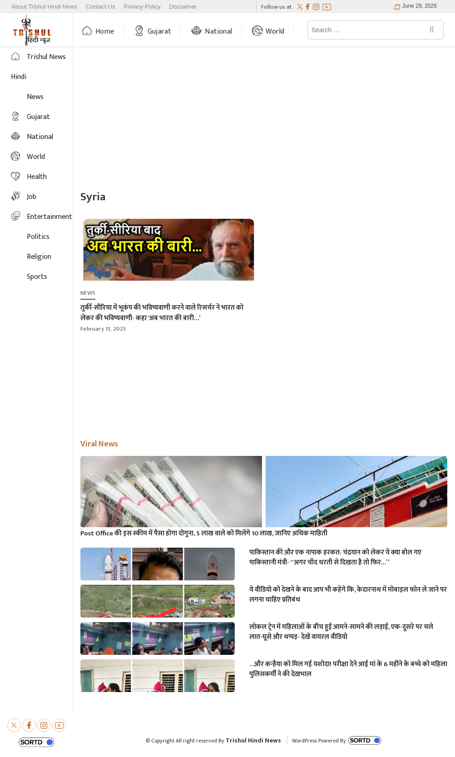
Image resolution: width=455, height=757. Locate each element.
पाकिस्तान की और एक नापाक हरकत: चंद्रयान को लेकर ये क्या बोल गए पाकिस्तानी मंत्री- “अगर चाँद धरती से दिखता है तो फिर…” (335, 558)
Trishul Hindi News (253, 740)
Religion (39, 257)
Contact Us (100, 7)
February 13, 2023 (103, 329)
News (35, 97)
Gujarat (159, 31)
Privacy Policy (142, 7)
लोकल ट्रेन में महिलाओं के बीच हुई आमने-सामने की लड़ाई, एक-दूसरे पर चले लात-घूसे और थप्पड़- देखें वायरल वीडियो (341, 632)
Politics (38, 237)
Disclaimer (183, 7)
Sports (37, 277)
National (218, 31)
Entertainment (49, 217)
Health (37, 177)
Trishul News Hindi (38, 67)
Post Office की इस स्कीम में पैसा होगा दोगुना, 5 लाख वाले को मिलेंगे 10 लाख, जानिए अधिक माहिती (203, 534)
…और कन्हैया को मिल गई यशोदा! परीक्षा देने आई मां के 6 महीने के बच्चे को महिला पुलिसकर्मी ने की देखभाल (348, 669)
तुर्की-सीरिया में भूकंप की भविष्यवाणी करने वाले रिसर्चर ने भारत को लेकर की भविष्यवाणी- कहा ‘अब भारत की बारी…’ (161, 312)
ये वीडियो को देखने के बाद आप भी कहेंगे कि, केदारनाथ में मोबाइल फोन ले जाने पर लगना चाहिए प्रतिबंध (348, 595)
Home (104, 31)
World (275, 31)
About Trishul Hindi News (44, 7)
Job (31, 197)
